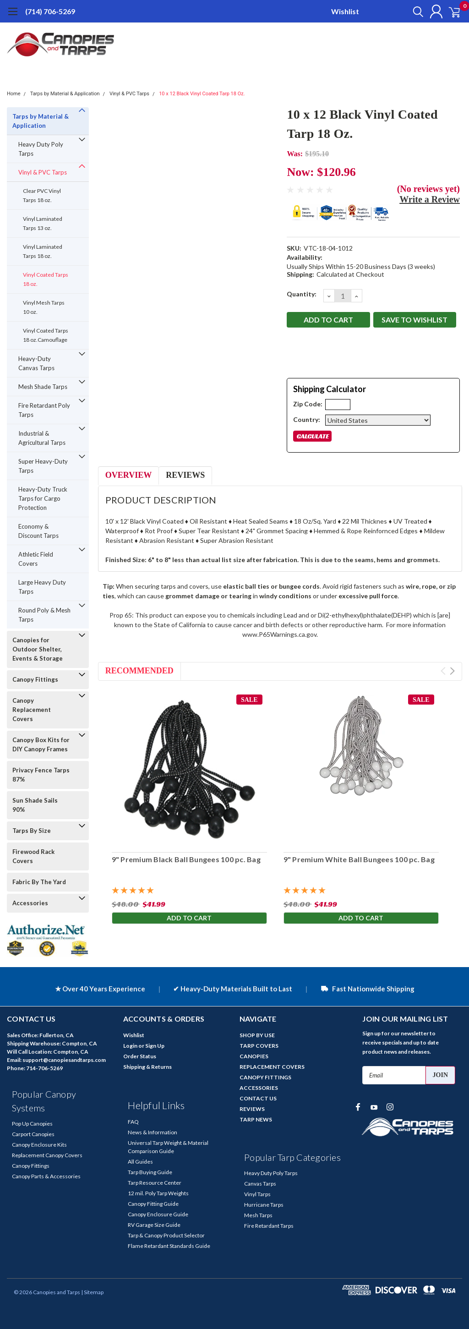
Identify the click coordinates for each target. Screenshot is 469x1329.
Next (452, 671)
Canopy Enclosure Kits (39, 1144)
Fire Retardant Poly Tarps (44, 410)
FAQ (133, 1121)
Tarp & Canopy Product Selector (166, 1235)
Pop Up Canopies (32, 1123)
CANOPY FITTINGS (265, 1077)
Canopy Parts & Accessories (46, 1176)
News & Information (152, 1132)
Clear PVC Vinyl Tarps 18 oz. (42, 195)
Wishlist (345, 11)
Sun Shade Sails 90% (35, 805)
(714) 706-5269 (50, 11)
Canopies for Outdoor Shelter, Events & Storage (37, 649)
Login (130, 1045)
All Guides (140, 1161)
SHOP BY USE (257, 1035)
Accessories (30, 903)
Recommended (139, 670)
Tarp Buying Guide (150, 1172)
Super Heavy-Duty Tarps (43, 466)
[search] (408, 11)
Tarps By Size (31, 830)
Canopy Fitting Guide (153, 1203)
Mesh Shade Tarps (42, 386)
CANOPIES (254, 1056)
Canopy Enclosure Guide (158, 1214)
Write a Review (429, 199)
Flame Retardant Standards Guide (169, 1245)
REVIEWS (252, 1108)
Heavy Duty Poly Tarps (40, 149)
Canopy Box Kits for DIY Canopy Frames (41, 744)
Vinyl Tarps (257, 1194)
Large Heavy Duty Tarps (42, 587)
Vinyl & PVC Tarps (129, 94)
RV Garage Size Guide (154, 1224)
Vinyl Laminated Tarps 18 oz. (42, 251)
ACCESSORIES (259, 1087)
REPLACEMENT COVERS (272, 1066)
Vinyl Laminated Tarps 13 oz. (42, 223)
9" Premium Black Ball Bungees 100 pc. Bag (186, 859)
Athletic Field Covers (35, 559)
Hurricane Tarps (264, 1204)
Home (14, 94)
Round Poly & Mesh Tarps (44, 615)
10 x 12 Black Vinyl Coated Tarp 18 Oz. (202, 94)
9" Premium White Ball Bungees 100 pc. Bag (359, 859)
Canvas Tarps (260, 1183)
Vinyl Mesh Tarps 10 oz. (44, 307)
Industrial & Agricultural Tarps (41, 438)
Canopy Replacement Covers (31, 709)
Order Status (139, 1056)
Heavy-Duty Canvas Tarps (36, 363)
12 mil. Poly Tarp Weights (158, 1193)
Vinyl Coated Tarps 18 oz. (45, 279)
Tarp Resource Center (154, 1182)
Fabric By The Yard (39, 882)
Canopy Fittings (35, 679)
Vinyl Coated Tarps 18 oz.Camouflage (45, 335)
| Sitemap (92, 1292)
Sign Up (154, 1045)
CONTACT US (258, 1098)
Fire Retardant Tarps (269, 1225)
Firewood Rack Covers (33, 856)
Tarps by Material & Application (65, 94)
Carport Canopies (33, 1134)
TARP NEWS (256, 1119)
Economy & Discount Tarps (38, 531)
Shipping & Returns (147, 1066)
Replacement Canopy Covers (47, 1155)
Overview (128, 475)
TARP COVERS (259, 1045)
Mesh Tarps (258, 1215)
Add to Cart (189, 919)
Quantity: (301, 294)
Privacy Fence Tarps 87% (41, 774)
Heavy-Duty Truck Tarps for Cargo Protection (42, 498)
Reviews (185, 475)
